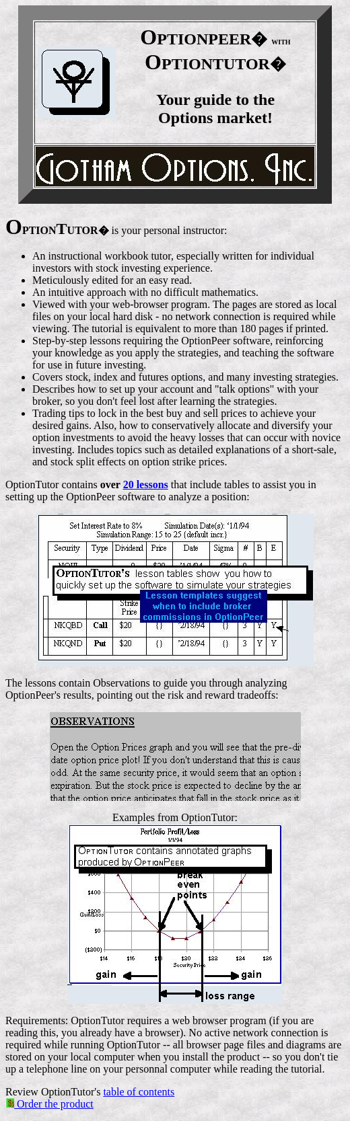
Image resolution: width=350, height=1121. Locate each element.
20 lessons (145, 484)
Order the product (49, 1104)
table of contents (138, 1091)
